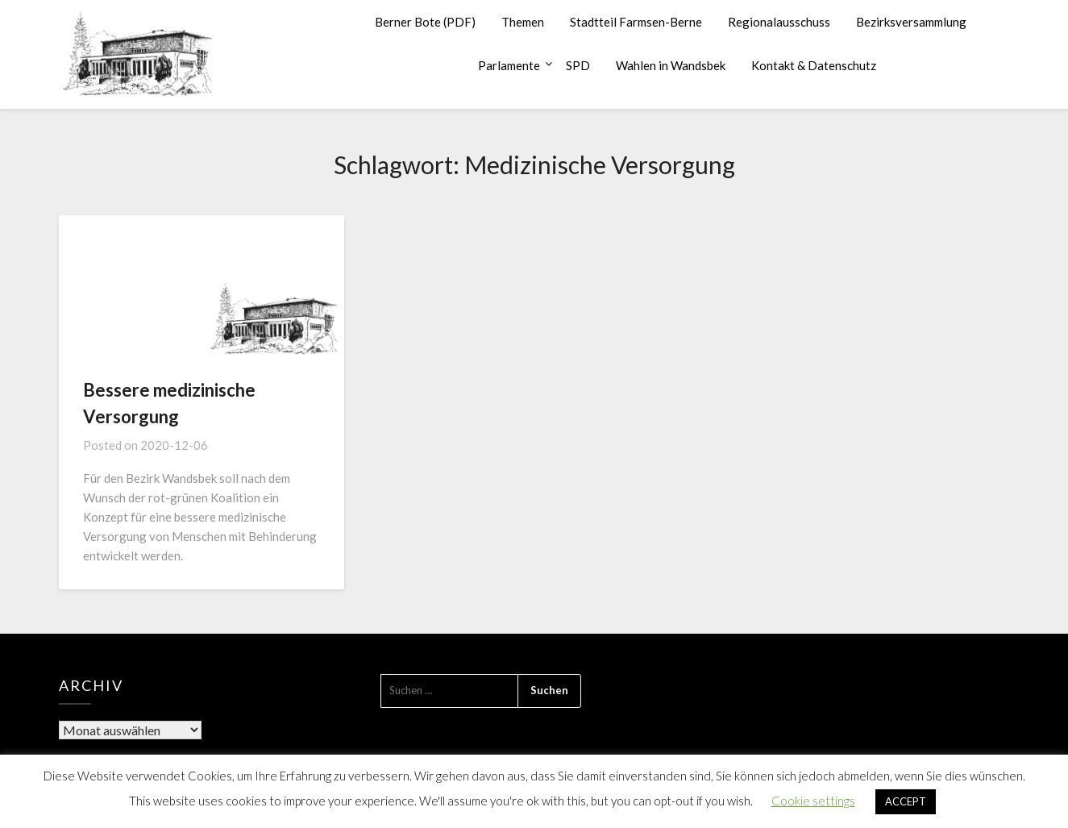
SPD (578, 65)
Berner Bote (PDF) (425, 22)
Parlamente (509, 65)
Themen (522, 22)
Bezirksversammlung (911, 22)
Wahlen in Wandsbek (670, 65)
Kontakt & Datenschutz (813, 65)
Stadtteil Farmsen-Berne (636, 22)
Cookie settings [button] (813, 800)
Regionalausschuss (779, 22)
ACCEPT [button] (905, 801)
